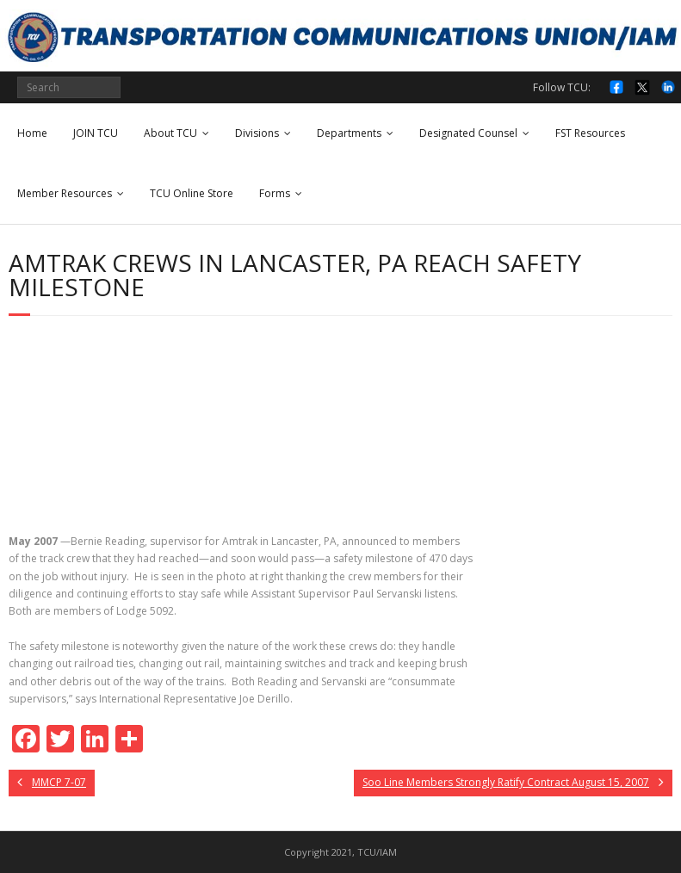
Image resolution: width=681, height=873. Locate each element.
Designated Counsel (468, 133)
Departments (349, 133)
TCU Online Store (191, 193)
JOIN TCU (95, 133)
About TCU (170, 133)
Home (32, 133)
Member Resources (64, 193)
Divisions (257, 133)
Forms (274, 193)
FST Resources (590, 133)
